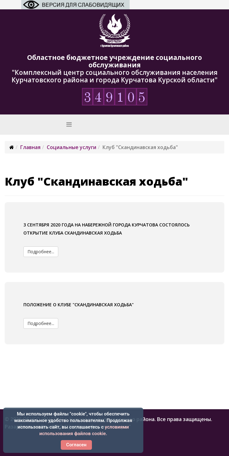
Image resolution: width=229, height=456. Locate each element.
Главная (30, 147)
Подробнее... (40, 252)
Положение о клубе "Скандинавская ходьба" (78, 305)
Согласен (76, 445)
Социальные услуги (71, 147)
